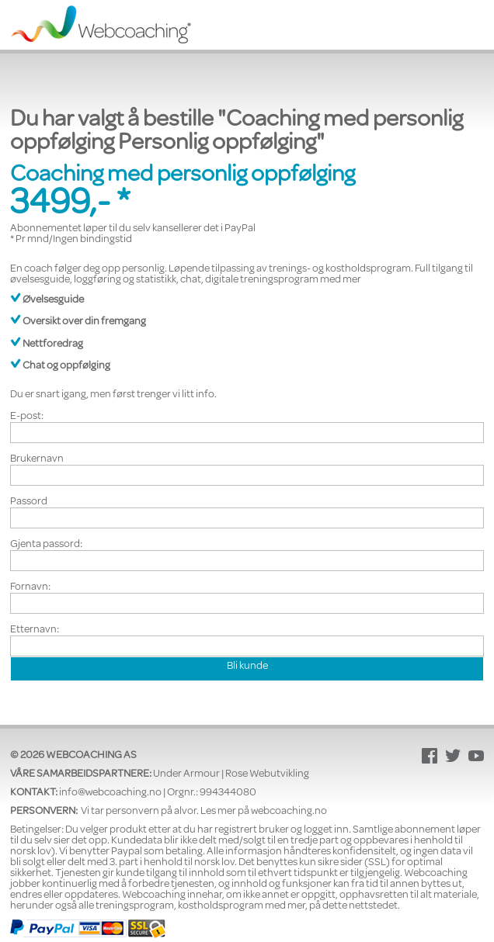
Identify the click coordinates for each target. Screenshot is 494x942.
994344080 (228, 793)
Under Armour (186, 774)
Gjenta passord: (46, 544)
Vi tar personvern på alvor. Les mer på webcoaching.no (204, 811)
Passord (28, 502)
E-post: (26, 416)
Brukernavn (37, 459)
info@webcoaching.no (110, 793)
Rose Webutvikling (267, 774)
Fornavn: (30, 587)
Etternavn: (34, 630)
